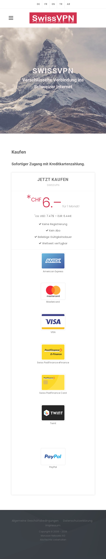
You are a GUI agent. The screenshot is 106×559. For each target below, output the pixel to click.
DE (38, 4)
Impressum (53, 525)
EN (53, 4)
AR (68, 4)
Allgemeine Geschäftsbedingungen (35, 521)
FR (45, 4)
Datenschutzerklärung (77, 521)
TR (60, 4)
